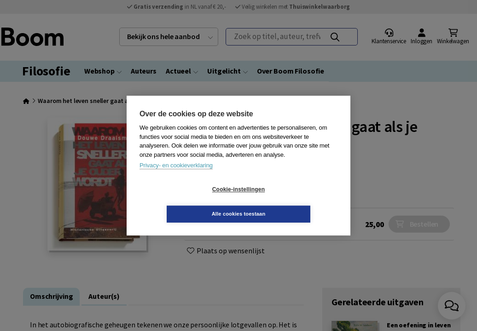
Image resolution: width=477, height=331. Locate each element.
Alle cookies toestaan (293, 201)
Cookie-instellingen (183, 202)
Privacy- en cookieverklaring (176, 177)
